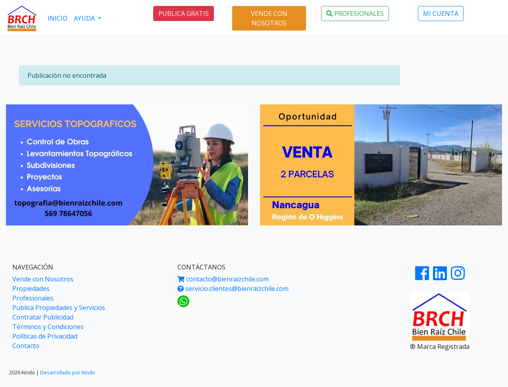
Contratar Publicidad (42, 317)
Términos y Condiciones (48, 326)
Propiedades (31, 288)
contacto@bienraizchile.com (223, 279)
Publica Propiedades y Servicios (58, 307)
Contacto (25, 345)
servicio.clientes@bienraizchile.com (233, 288)
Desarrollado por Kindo (67, 372)
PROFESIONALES (355, 13)
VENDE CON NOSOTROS (269, 18)
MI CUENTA (440, 13)
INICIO (57, 18)
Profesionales (33, 298)
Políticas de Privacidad (44, 336)
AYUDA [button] (85, 18)
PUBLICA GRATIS (183, 13)
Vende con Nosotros (42, 279)
